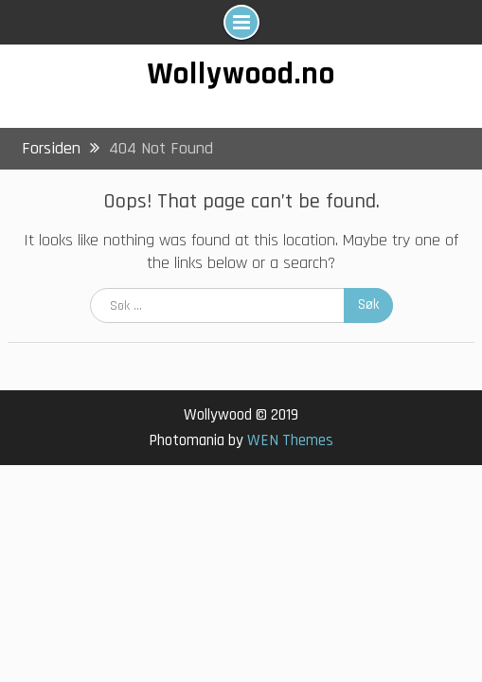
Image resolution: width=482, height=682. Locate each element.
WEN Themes (290, 440)
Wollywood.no (241, 74)
